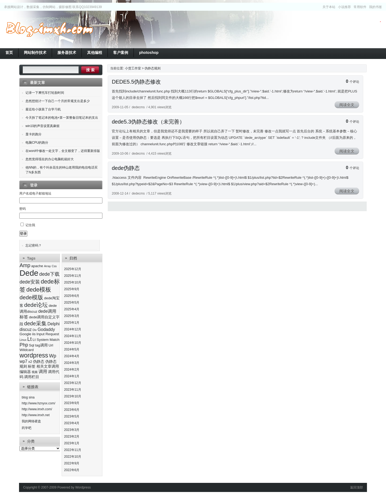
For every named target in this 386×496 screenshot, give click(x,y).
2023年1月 (71, 443)
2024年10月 (72, 343)
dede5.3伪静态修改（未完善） (148, 122)
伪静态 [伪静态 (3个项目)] (38, 362)
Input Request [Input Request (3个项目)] (47, 334)
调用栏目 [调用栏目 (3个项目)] (31, 377)
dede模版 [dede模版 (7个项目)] (31, 297)
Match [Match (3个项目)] (55, 340)
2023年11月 (72, 389)
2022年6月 (71, 470)
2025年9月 (71, 289)
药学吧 (26, 428)
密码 (22, 209)
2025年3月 (71, 316)
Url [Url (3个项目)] (51, 345)
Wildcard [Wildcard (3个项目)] (27, 350)
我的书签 (375, 7)
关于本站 (328, 7)
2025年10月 (72, 282)
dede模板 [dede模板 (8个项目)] (38, 289)
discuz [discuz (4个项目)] (26, 329)
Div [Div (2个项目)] (34, 329)
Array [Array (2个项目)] (47, 266)
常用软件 (360, 7)
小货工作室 (49, 29)
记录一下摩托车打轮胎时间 (44, 93)
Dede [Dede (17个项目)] (29, 272)
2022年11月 (72, 450)
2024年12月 (72, 329)
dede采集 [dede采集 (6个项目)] (35, 323)
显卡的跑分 (33, 134)
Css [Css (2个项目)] (54, 266)
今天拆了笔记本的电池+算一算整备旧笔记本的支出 (61, 118)
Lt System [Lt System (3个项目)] (40, 340)
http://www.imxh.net (36, 415)
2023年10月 (72, 396)
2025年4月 (71, 309)
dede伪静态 (126, 168)
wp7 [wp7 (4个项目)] (23, 361)
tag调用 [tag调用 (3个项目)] (41, 345)
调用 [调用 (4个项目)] (43, 371)
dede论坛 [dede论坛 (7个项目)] (36, 305)
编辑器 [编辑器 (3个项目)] (25, 372)
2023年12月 (72, 383)
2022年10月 (72, 456)
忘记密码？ (33, 245)
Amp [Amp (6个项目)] (25, 265)
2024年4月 (71, 356)
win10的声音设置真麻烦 (42, 126)
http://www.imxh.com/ (37, 409)
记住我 (30, 225)
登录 (23, 234)
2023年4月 (71, 423)
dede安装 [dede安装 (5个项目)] (30, 282)
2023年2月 (71, 436)
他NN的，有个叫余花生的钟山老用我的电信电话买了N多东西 (61, 170)
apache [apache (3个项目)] (37, 266)
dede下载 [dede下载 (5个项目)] (49, 274)
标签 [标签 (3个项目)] (31, 366)
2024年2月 (71, 369)
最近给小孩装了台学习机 (43, 109)
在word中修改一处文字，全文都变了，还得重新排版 (62, 151)
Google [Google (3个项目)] (25, 334)
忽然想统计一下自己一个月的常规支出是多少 (57, 101)
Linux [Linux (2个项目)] (23, 339)
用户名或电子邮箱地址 (35, 193)
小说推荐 (344, 7)
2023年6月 (71, 410)
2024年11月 (72, 336)
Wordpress (83, 487)
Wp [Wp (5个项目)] (52, 356)
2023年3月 (71, 430)
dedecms (138, 107)
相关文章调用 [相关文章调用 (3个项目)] (47, 366)
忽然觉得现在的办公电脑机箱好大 (49, 159)
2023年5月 (71, 416)
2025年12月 (72, 269)
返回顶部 (356, 487)
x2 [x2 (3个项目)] (30, 362)
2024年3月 (71, 363)
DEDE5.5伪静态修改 (136, 82)
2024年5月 (71, 349)
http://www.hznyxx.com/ (38, 403)
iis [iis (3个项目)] (34, 334)
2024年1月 (71, 376)
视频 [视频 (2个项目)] (35, 372)
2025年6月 (71, 296)
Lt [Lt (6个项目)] (29, 339)
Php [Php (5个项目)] (24, 345)
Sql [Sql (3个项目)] (31, 345)
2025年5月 (71, 302)
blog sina (28, 397)
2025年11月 (72, 276)
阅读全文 (346, 105)
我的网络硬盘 (31, 421)
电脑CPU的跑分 (36, 142)
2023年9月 (71, 403)
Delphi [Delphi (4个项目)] (53, 324)
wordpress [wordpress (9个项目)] (34, 355)
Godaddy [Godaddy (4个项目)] (46, 329)
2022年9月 (71, 463)
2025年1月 (71, 323)
